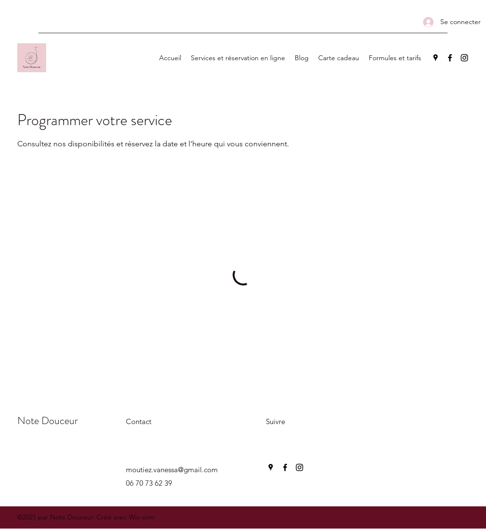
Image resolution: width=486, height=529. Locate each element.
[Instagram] (464, 58)
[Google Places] (435, 58)
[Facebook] (450, 58)
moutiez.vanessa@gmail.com (172, 469)
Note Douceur (47, 420)
